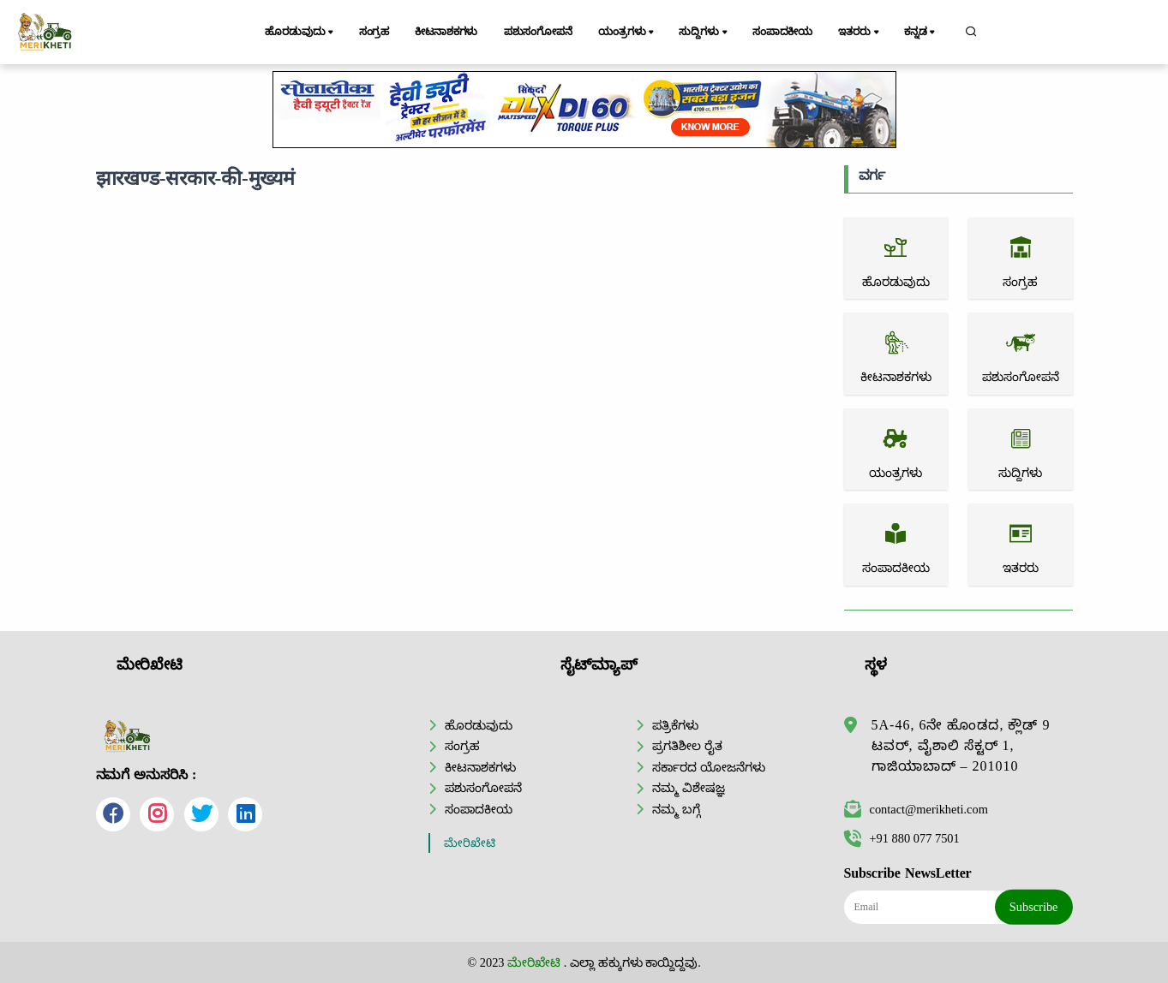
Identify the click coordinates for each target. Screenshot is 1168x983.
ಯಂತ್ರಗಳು (627, 32)
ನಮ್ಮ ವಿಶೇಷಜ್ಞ (688, 788)
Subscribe (1033, 907)
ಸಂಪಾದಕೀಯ (782, 32)
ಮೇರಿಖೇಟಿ (469, 843)
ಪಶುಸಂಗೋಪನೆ (538, 32)
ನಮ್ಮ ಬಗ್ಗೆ (676, 809)
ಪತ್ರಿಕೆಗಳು (675, 725)
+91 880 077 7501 (902, 838)
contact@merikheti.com (916, 809)
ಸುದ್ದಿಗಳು (704, 32)
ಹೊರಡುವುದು (300, 32)
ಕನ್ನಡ (920, 32)
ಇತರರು (859, 32)
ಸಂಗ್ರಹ (374, 32)
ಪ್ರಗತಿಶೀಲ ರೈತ (687, 746)
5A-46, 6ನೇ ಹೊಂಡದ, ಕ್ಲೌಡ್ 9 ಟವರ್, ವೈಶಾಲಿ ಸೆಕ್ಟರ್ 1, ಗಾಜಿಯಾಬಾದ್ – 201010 (961, 745)
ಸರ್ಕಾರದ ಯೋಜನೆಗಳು (708, 767)
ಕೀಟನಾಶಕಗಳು (446, 32)
